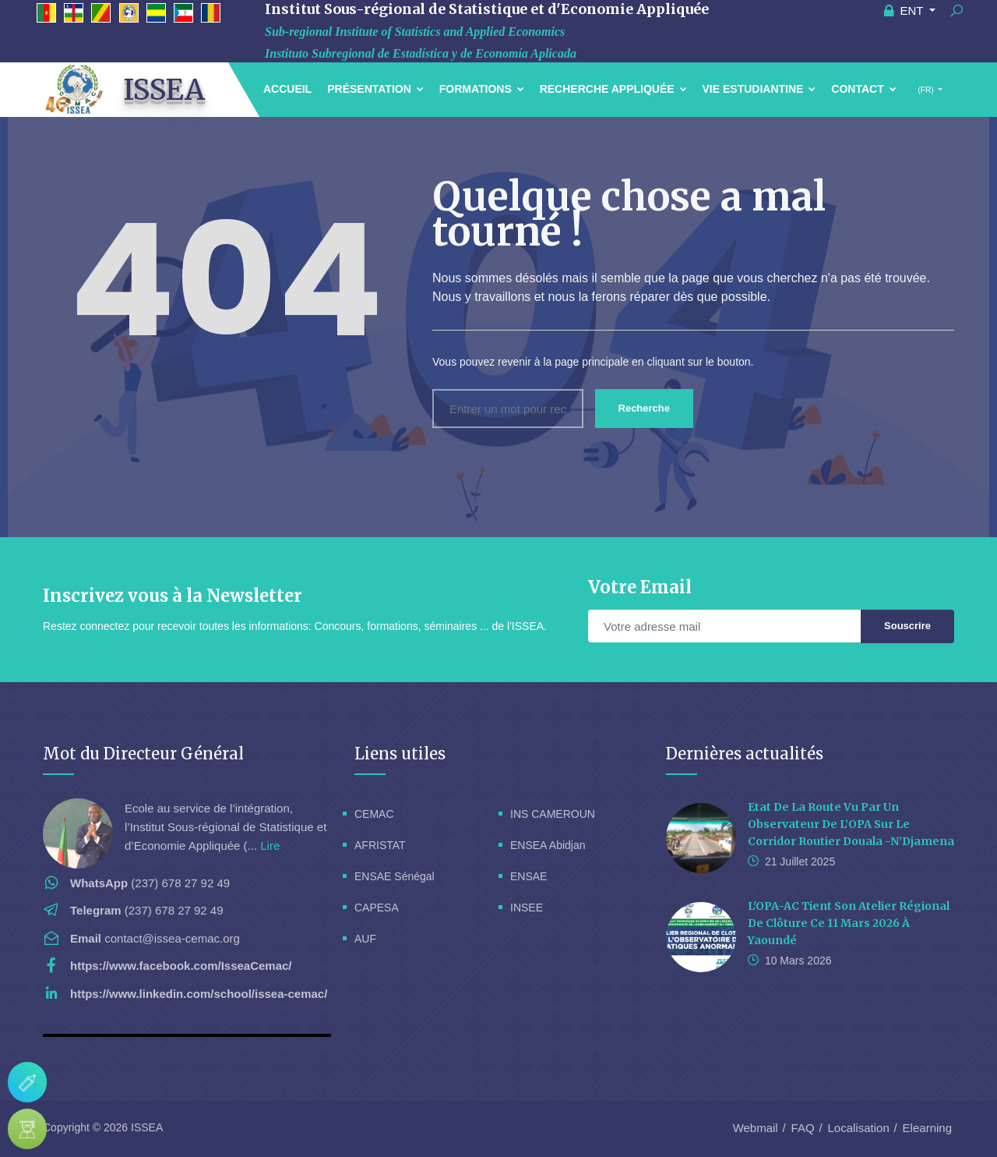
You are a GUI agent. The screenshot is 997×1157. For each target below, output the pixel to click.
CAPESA (376, 907)
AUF (365, 938)
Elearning (927, 1127)
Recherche (644, 408)
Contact (863, 89)
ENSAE (528, 876)
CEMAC (374, 814)
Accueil (287, 89)
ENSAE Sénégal (394, 876)
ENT (905, 10)
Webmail (755, 1127)
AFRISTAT (380, 845)
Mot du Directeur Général (143, 753)
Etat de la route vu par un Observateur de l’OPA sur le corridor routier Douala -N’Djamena (851, 824)
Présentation (375, 89)
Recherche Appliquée (613, 89)
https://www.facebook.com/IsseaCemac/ (181, 965)
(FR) (926, 90)
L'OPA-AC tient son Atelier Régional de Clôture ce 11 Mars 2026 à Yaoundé (848, 923)
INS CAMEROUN (552, 814)
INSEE (526, 907)
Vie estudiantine (759, 89)
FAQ (803, 1127)
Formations (481, 89)
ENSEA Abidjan (548, 845)
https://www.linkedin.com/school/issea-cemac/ (198, 993)
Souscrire (907, 626)
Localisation (859, 1127)
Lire (270, 845)
